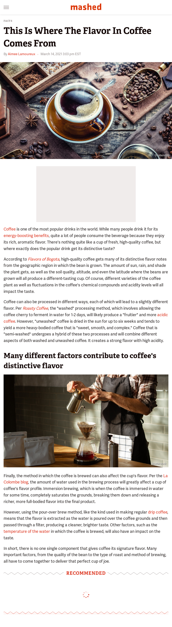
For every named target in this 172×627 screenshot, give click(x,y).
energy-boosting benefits (26, 235)
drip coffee (157, 512)
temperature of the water (27, 531)
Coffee (10, 229)
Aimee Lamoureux (21, 54)
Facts (8, 21)
